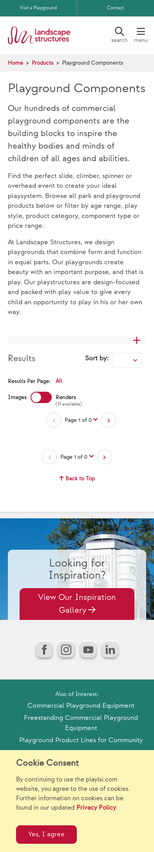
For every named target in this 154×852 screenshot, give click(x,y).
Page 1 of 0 (78, 420)
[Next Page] (108, 419)
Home (15, 63)
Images (17, 397)
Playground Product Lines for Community (81, 740)
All (59, 381)
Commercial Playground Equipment (80, 706)
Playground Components (92, 63)
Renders (66, 397)
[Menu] (140, 35)
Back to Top (77, 478)
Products (42, 63)
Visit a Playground (38, 8)
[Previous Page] (53, 419)
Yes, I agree (46, 834)
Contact (115, 8)
